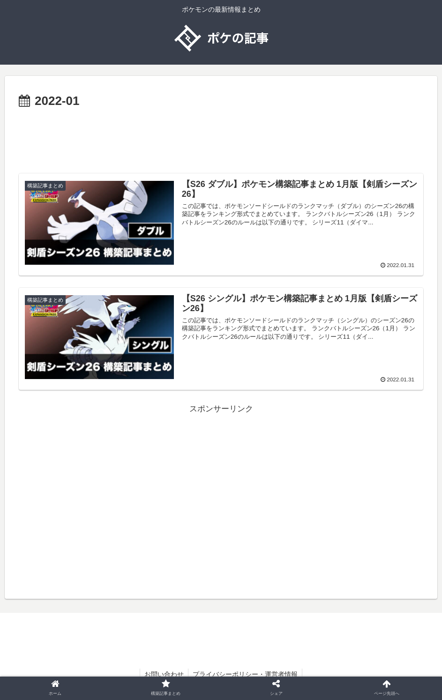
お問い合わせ (163, 674)
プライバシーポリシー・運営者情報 (245, 674)
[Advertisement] (221, 138)
